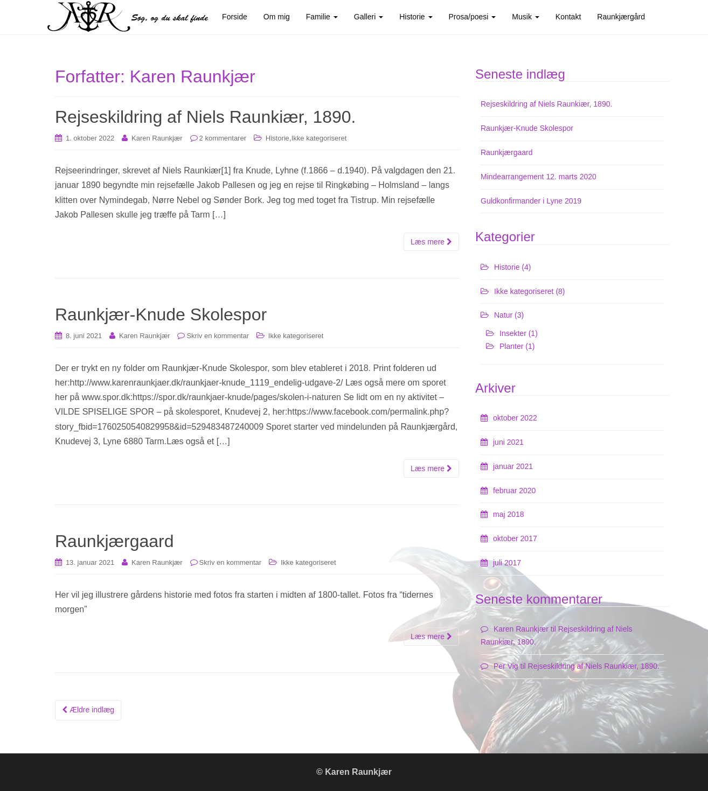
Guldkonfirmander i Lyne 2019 (531, 201)
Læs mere (431, 241)
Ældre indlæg (88, 709)
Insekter (512, 333)
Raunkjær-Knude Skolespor (161, 314)
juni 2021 (508, 442)
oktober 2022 (515, 418)
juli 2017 (507, 562)
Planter (511, 346)
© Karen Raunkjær (354, 771)
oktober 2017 (515, 538)
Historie (277, 138)
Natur (503, 315)
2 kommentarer (222, 138)
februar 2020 (514, 490)
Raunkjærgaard (114, 541)
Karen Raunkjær (157, 138)
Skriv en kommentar (217, 336)
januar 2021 (513, 466)
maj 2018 (508, 514)
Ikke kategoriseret (319, 138)
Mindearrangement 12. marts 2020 (538, 176)
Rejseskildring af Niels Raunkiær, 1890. (205, 117)
